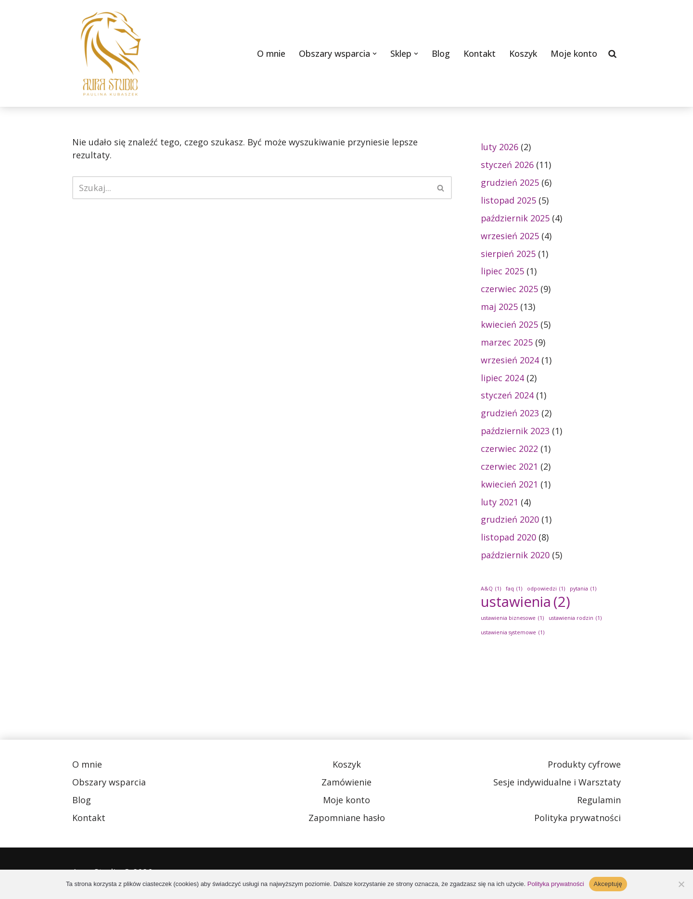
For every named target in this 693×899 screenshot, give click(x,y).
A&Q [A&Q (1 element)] (491, 590)
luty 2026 (499, 147)
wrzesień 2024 (510, 360)
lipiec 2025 (503, 271)
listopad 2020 (509, 538)
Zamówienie (346, 784)
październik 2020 (515, 556)
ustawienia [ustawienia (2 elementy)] (525, 603)
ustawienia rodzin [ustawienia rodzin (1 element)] (575, 619)
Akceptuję (608, 883)
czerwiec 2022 (509, 449)
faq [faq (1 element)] (514, 590)
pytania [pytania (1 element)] (583, 590)
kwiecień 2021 (509, 485)
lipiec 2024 (503, 378)
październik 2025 (515, 218)
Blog (440, 53)
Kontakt (478, 53)
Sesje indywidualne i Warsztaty (557, 784)
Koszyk (523, 53)
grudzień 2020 (510, 521)
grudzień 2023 (510, 414)
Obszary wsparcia (109, 784)
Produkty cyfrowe (584, 766)
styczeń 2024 (507, 396)
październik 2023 (515, 431)
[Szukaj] (612, 53)
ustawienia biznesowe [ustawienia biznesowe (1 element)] (512, 619)
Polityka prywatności (577, 819)
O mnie (270, 53)
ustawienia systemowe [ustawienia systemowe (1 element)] (512, 634)
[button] (374, 53)
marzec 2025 (507, 342)
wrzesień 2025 (510, 236)
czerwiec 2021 (509, 467)
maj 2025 (499, 307)
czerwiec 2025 (509, 289)
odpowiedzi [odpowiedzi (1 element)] (546, 590)
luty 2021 (499, 503)
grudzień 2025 (510, 182)
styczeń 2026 (507, 164)
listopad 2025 (509, 200)
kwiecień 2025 (509, 325)
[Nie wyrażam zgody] (681, 884)
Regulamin (599, 802)
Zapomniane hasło (346, 819)
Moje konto (574, 53)
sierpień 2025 (508, 253)
